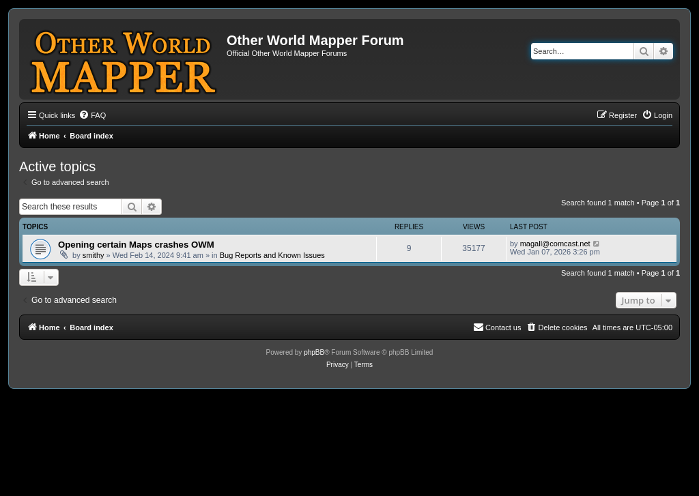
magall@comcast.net (555, 243)
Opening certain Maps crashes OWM (136, 244)
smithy (93, 255)
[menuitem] (92, 115)
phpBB (314, 352)
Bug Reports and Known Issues (272, 255)
